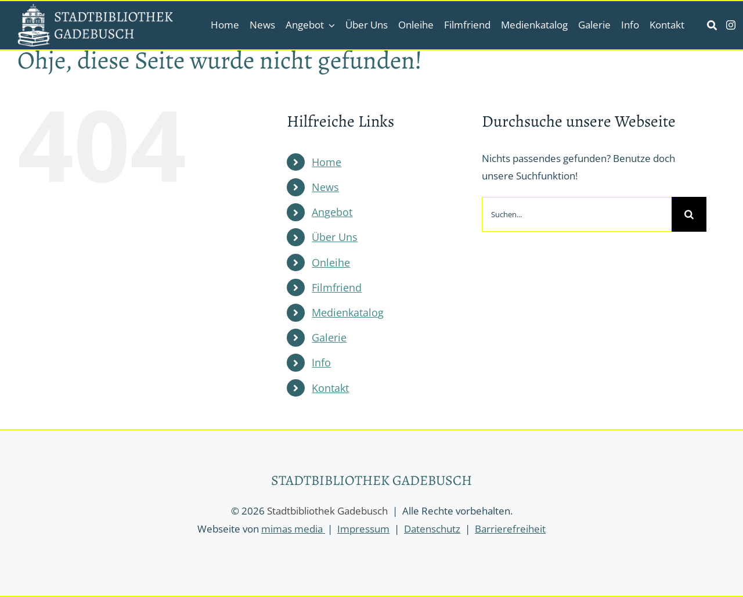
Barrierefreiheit (510, 528)
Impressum (363, 528)
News (325, 187)
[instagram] (730, 25)
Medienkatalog (348, 312)
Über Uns (335, 237)
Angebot (332, 212)
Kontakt (330, 388)
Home (326, 162)
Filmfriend (337, 287)
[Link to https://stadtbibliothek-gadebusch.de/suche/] (712, 25)
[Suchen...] (577, 214)
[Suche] (689, 214)
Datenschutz (432, 528)
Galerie (329, 337)
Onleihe (331, 262)
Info (321, 362)
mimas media (293, 528)
